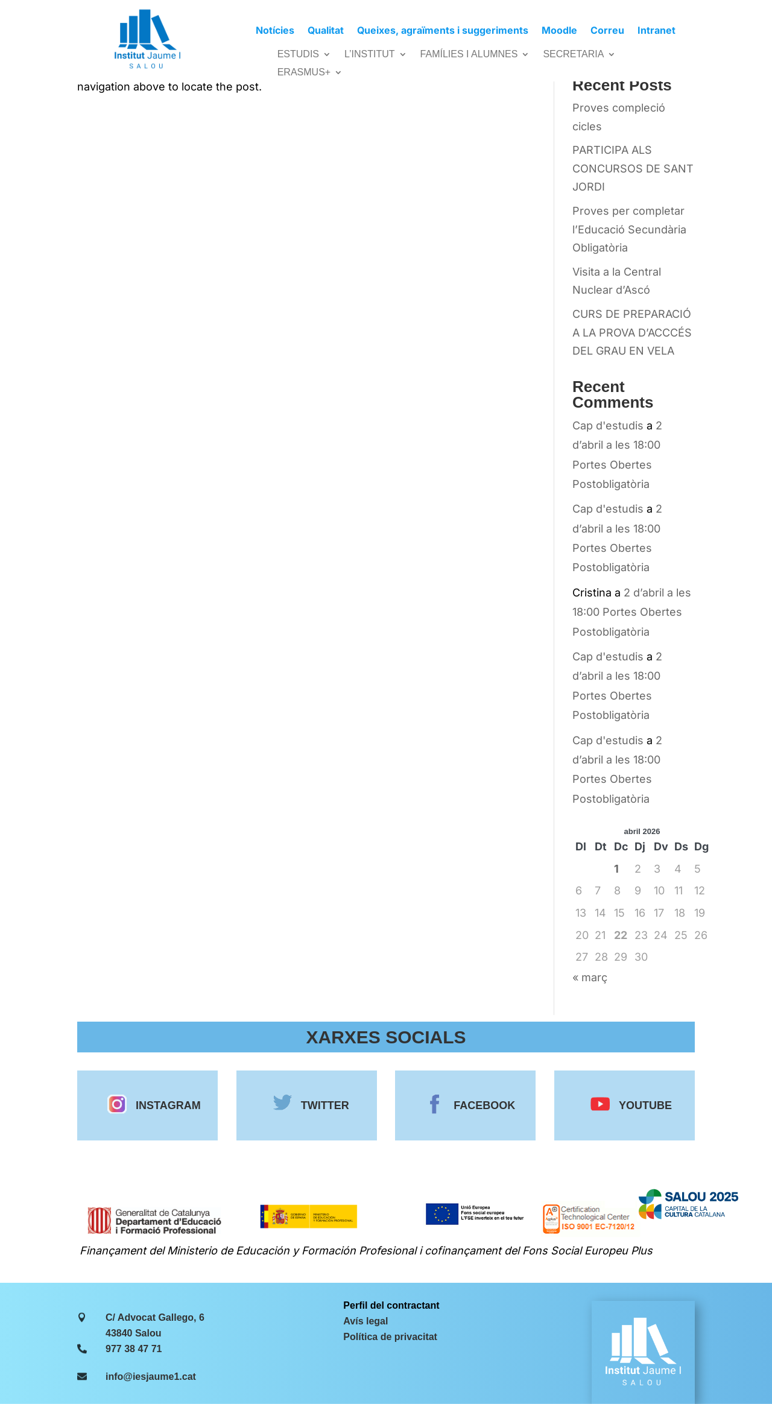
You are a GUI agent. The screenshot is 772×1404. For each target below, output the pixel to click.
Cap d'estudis (608, 425)
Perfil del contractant (391, 1305)
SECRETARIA (573, 54)
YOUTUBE (636, 1105)
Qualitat (326, 31)
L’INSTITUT (369, 54)
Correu (607, 31)
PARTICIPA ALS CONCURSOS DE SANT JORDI (633, 168)
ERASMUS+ (304, 72)
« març (589, 977)
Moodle (559, 31)
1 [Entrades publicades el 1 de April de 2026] (616, 868)
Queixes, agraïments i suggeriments (442, 31)
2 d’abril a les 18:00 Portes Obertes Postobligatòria (631, 612)
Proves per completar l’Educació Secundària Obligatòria (629, 229)
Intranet (657, 31)
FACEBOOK (476, 1105)
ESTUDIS (298, 54)
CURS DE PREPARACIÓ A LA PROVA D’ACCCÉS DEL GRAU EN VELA (632, 332)
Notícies (275, 31)
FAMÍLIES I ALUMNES (469, 54)
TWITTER (317, 1105)
